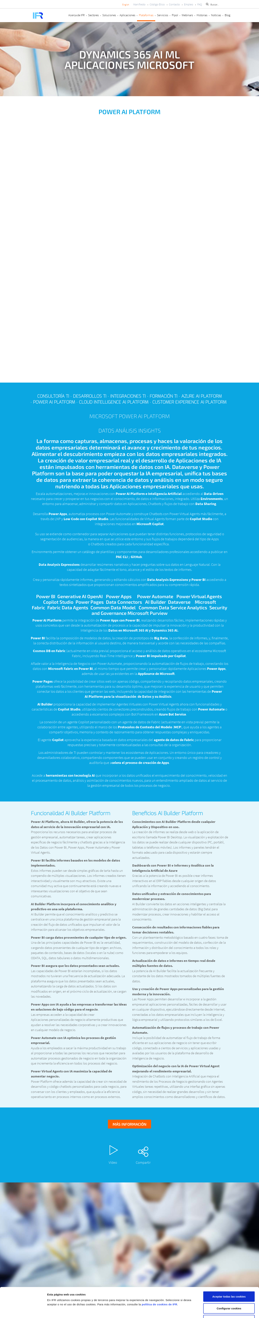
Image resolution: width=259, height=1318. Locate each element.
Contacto (174, 4)
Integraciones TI (128, 396)
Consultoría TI (53, 396)
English (125, 4)
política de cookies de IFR (159, 1278)
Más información (129, 1124)
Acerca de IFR (76, 15)
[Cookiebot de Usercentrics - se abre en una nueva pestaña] (23, 1311)
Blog (227, 15)
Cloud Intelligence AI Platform (113, 402)
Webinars (187, 15)
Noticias (216, 15)
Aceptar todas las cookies (229, 1270)
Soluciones (109, 15)
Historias (202, 15)
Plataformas (146, 15)
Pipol (175, 15)
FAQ (199, 4)
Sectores (93, 15)
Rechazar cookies (229, 1294)
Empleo (188, 4)
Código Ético (157, 4)
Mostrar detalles (191, 1310)
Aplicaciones (127, 15)
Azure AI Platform (201, 396)
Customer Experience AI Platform (189, 402)
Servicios (162, 15)
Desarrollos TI (89, 396)
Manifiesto (139, 4)
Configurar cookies (229, 1282)
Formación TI (163, 396)
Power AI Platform (54, 402)
